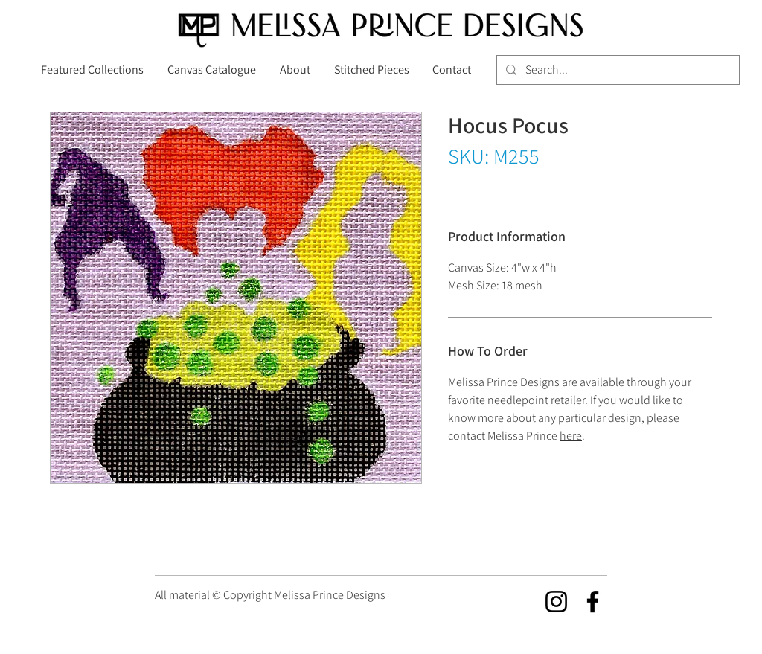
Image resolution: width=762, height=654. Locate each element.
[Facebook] (592, 601)
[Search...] (616, 70)
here (571, 435)
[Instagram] (556, 601)
